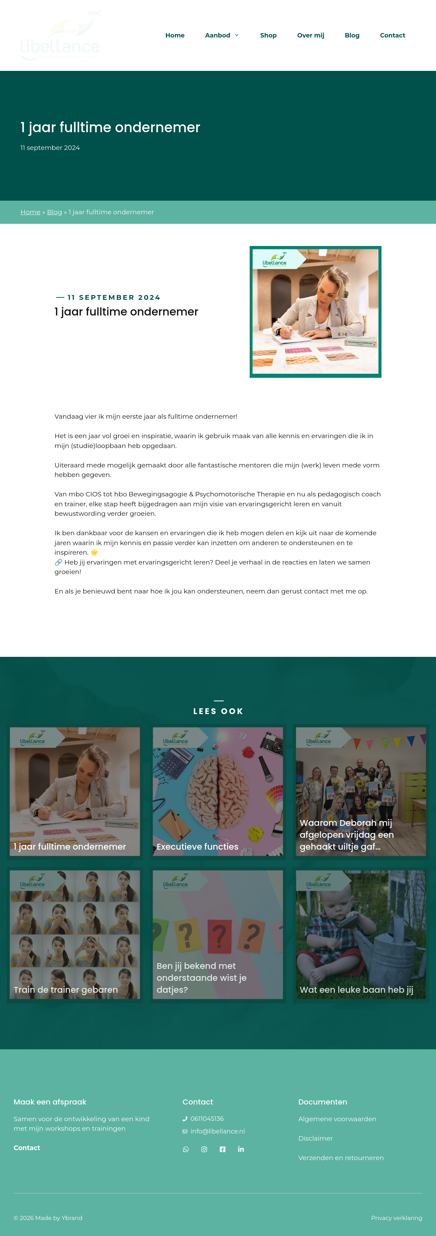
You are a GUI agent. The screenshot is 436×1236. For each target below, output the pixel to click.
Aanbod (227, 35)
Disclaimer (315, 1138)
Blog (352, 35)
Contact (392, 35)
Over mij (310, 35)
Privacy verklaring (396, 1218)
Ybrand (72, 1218)
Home (175, 35)
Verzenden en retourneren (341, 1158)
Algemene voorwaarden (337, 1119)
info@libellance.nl (217, 1131)
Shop (268, 35)
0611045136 (206, 1119)
